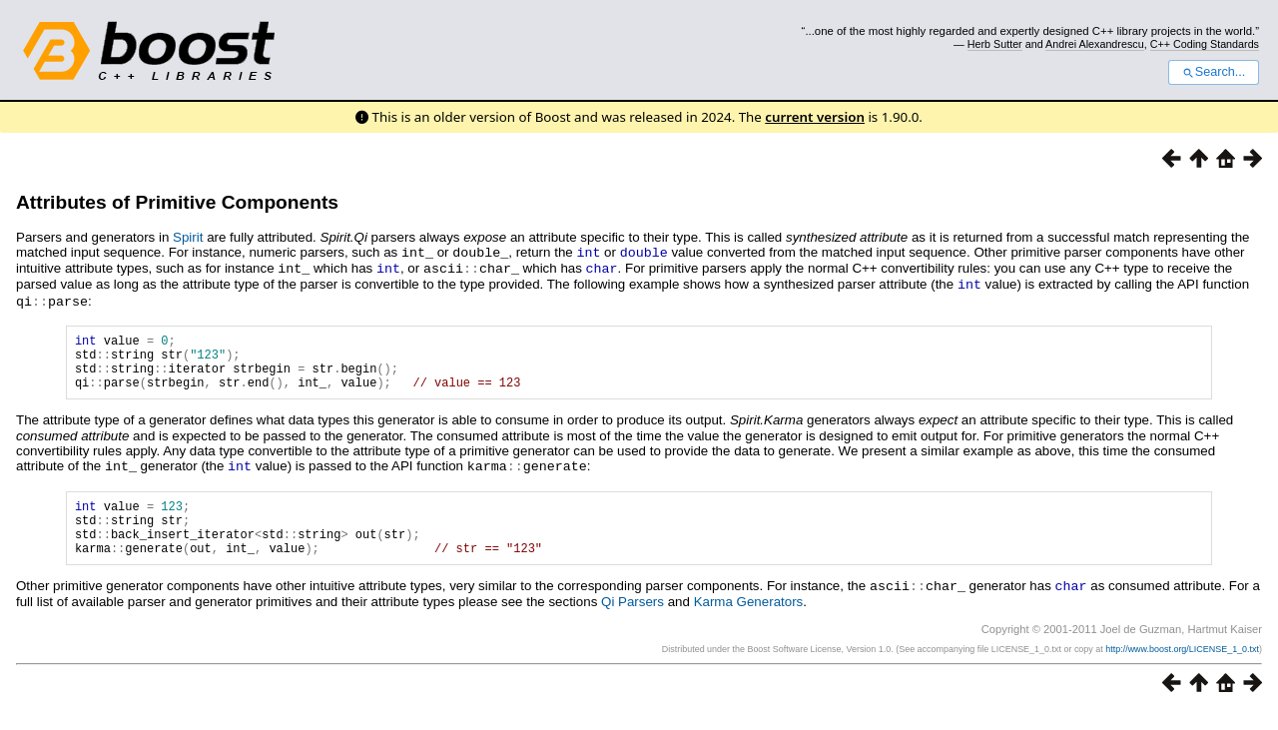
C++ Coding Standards (1204, 44)
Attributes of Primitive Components (177, 202)
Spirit (188, 237)
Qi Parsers (632, 619)
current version (815, 117)
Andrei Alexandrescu (1094, 44)
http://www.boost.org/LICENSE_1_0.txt (1182, 667)
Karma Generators (749, 619)
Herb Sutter (994, 44)
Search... (1213, 72)
